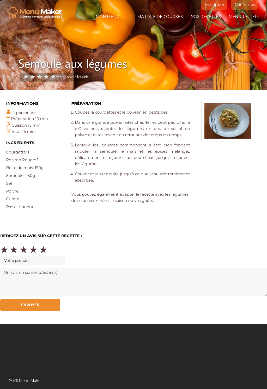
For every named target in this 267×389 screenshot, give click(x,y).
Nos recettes (206, 16)
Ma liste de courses (160, 16)
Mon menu (107, 16)
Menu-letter (243, 16)
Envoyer (30, 304)
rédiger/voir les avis (72, 77)
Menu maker (37, 13)
